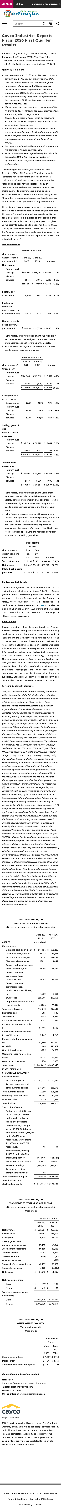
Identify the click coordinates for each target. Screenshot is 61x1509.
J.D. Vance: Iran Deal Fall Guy (17, 4)
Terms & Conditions (17, 1499)
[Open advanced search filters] (50, 23)
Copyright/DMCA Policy (41, 1499)
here (42, 605)
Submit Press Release (47, 1493)
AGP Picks (7, 4)
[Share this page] (57, 23)
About (7, 1493)
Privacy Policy (25, 1504)
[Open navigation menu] (4, 23)
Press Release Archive (23, 1493)
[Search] (26, 23)
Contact (39, 1504)
